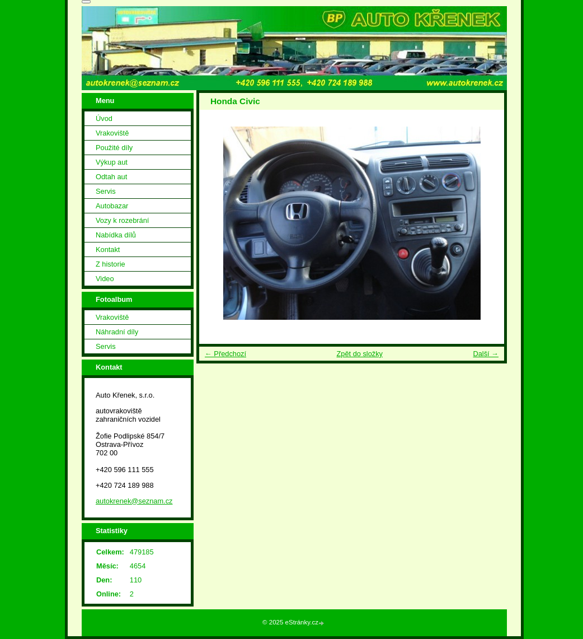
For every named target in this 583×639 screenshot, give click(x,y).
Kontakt (108, 249)
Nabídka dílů (116, 235)
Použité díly (114, 147)
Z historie (110, 264)
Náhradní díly (117, 332)
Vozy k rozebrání (122, 220)
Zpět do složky (359, 353)
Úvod (104, 118)
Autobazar (112, 206)
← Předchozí (225, 353)
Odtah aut (111, 176)
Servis (106, 191)
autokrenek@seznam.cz (134, 501)
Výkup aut (112, 162)
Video (105, 278)
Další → (486, 353)
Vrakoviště (112, 133)
